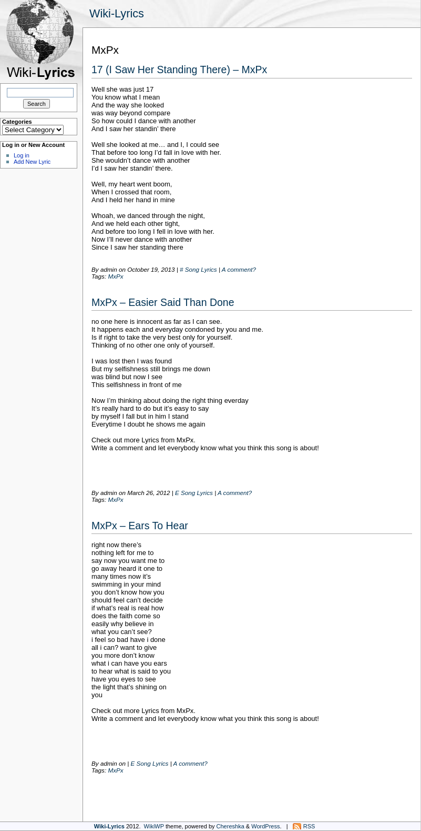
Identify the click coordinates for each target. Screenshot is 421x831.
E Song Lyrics (194, 492)
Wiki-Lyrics (116, 13)
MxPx (115, 276)
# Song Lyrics (198, 269)
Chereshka (230, 826)
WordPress (265, 826)
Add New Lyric (32, 162)
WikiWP (154, 826)
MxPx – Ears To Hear (139, 525)
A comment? (239, 269)
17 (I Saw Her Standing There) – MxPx (179, 69)
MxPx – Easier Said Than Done (162, 302)
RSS (309, 826)
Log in (21, 155)
